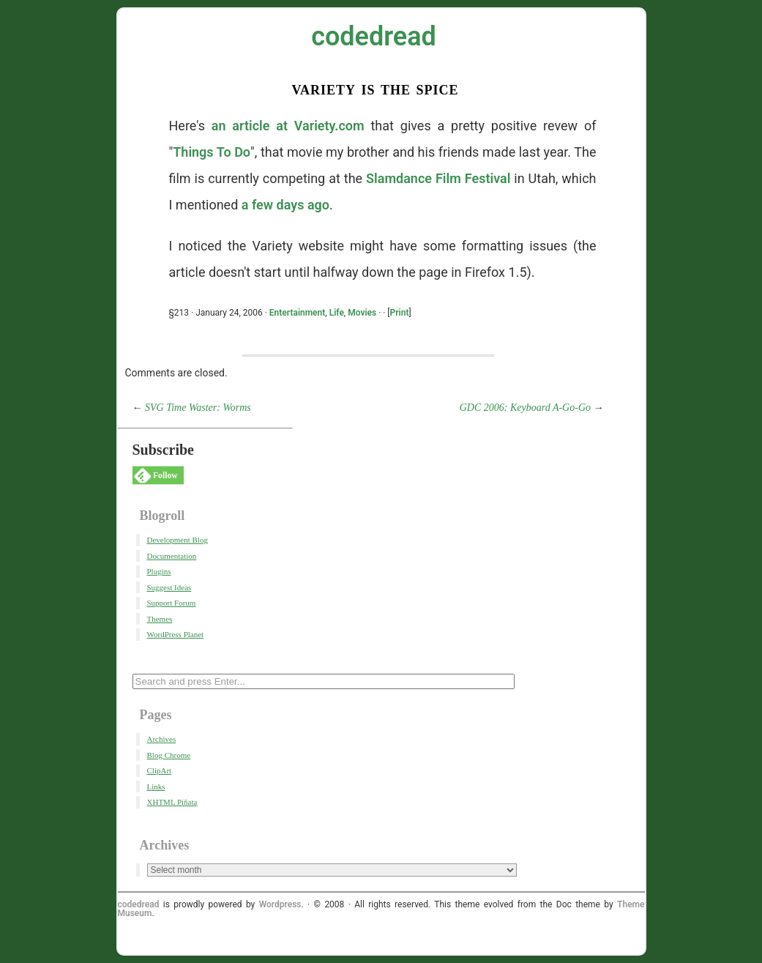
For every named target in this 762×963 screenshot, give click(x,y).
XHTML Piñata (172, 801)
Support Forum (171, 602)
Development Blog (177, 539)
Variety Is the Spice (374, 88)
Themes (160, 618)
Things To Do (211, 152)
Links (156, 786)
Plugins (159, 571)
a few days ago (285, 204)
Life (336, 313)
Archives (161, 739)
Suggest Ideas (169, 587)
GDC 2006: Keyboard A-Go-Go (525, 407)
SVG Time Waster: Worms (198, 407)
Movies (362, 313)
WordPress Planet (175, 634)
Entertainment (297, 313)
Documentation (172, 555)
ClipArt (159, 770)
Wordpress (280, 904)
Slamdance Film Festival (438, 178)
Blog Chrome (169, 755)
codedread (373, 36)
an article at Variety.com (288, 125)
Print (399, 313)
